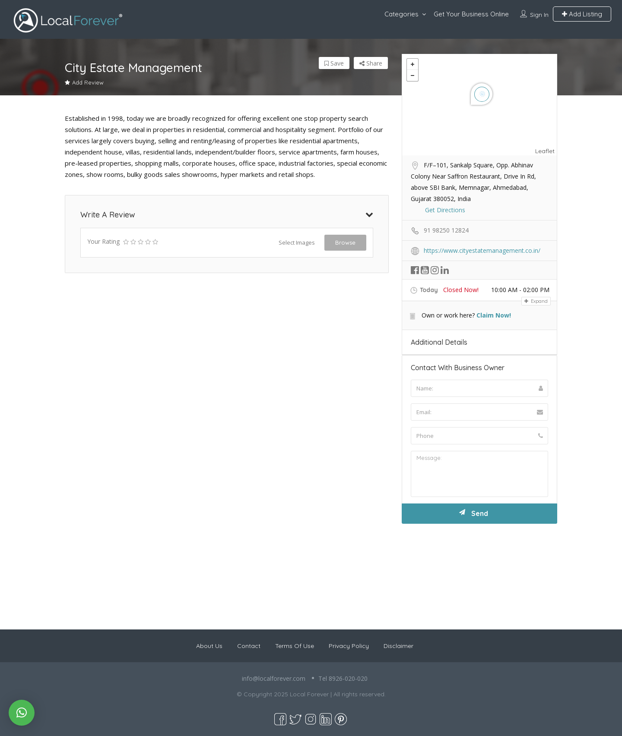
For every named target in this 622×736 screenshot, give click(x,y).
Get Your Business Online (471, 14)
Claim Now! (493, 315)
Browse (345, 242)
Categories (401, 14)
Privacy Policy (349, 646)
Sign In (539, 15)
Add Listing (582, 14)
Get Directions (445, 210)
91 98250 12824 (446, 230)
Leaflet (545, 151)
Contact (248, 646)
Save (334, 63)
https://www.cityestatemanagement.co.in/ (482, 250)
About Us (209, 646)
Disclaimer (398, 646)
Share (370, 63)
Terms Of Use (294, 646)
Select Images (297, 242)
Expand (536, 301)
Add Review (84, 82)
